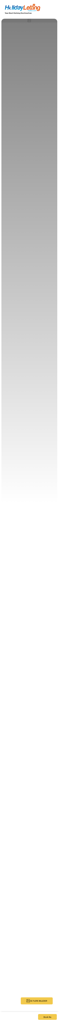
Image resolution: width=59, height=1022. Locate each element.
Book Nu (47, 1016)
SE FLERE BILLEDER (36, 1001)
